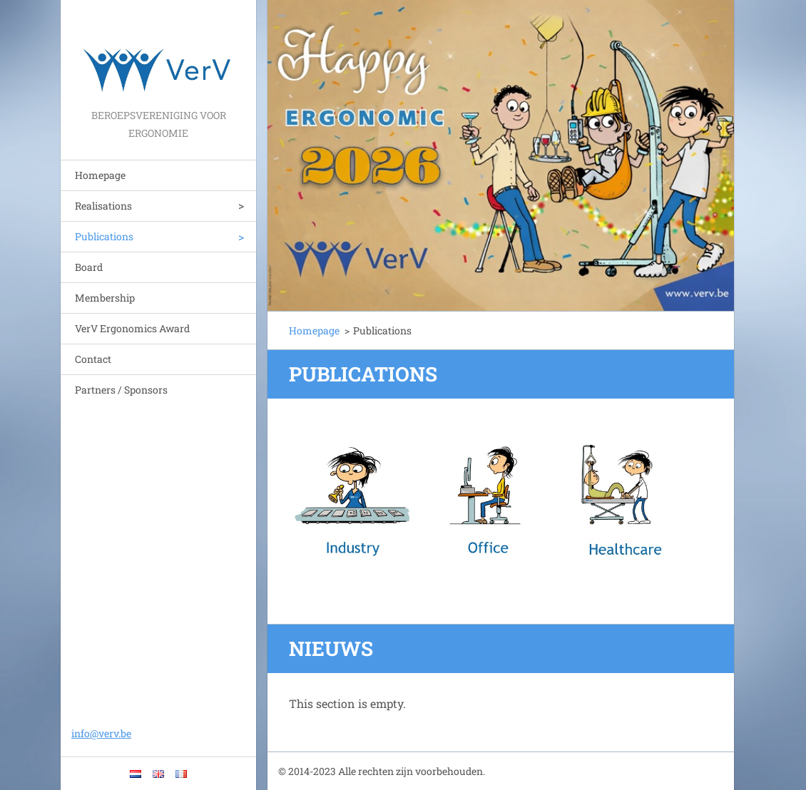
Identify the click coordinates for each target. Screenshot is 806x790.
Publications (104, 236)
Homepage (100, 175)
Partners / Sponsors (121, 389)
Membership (105, 297)
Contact (93, 359)
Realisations (103, 205)
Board (89, 267)
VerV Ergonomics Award (132, 328)
